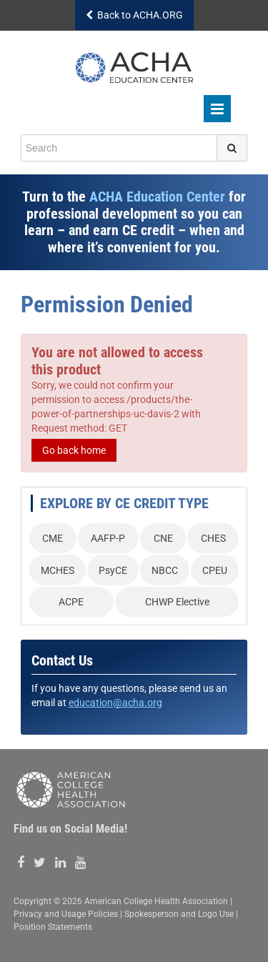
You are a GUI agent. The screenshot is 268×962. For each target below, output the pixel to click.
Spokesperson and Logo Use (179, 914)
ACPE (71, 602)
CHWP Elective (177, 602)
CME (52, 538)
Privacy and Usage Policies (66, 914)
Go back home (74, 450)
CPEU (214, 570)
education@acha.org (115, 702)
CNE (163, 538)
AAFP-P (108, 538)
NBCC (165, 570)
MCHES (57, 570)
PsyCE (113, 570)
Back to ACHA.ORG (134, 15)
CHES (213, 538)
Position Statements (53, 927)
